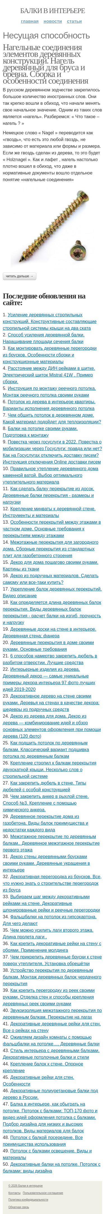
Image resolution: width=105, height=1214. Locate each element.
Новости (53, 21)
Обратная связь (18, 1207)
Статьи (74, 21)
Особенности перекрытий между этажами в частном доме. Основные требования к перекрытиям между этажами (52, 529)
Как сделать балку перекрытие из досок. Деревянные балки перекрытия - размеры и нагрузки (48, 495)
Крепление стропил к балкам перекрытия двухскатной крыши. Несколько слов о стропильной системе (49, 770)
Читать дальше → (19, 276)
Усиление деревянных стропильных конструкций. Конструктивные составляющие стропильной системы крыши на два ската (50, 321)
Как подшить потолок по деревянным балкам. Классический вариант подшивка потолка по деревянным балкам (46, 749)
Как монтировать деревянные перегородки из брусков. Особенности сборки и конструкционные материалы (50, 355)
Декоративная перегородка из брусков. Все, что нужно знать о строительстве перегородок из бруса (52, 883)
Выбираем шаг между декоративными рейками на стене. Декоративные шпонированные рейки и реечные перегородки (51, 903)
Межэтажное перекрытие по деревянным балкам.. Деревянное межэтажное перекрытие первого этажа (51, 843)
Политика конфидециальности (28, 1199)
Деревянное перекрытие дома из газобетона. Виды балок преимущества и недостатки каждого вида (45, 823)
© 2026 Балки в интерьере (25, 1185)
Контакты (14, 1192)
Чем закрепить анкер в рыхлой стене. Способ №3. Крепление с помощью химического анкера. (46, 803)
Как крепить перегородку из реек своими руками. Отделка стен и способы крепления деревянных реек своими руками (49, 997)
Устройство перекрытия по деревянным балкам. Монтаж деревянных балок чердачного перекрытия (52, 977)
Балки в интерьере (52, 11)
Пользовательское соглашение (43, 1192)
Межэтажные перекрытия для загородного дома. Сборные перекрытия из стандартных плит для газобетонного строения (50, 549)
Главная (30, 21)
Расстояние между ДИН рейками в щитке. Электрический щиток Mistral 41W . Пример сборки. (49, 375)
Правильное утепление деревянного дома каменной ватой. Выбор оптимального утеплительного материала (50, 475)
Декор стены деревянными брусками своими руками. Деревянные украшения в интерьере (46, 863)
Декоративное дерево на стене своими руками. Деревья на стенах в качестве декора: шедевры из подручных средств (51, 703)
